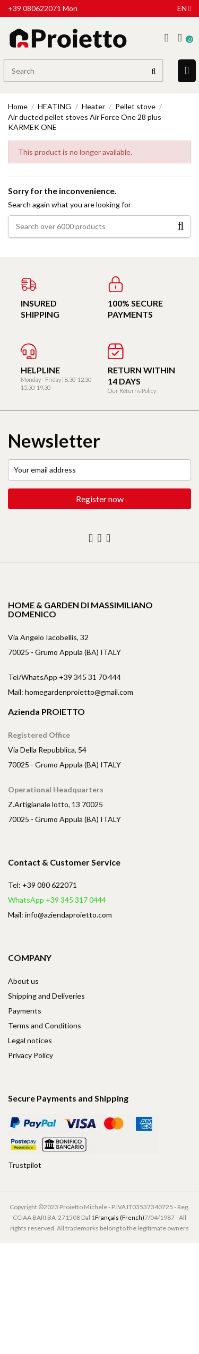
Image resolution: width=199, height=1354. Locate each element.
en (184, 8)
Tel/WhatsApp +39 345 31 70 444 (64, 677)
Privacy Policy (30, 1055)
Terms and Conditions (44, 1025)
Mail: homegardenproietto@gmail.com (70, 691)
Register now (100, 499)
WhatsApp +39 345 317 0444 (57, 899)
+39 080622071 (34, 8)
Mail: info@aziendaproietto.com (60, 914)
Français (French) (119, 1217)
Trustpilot (24, 1164)
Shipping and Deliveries (46, 995)
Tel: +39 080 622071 (42, 884)
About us (23, 980)
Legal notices (30, 1040)
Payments (24, 1010)
